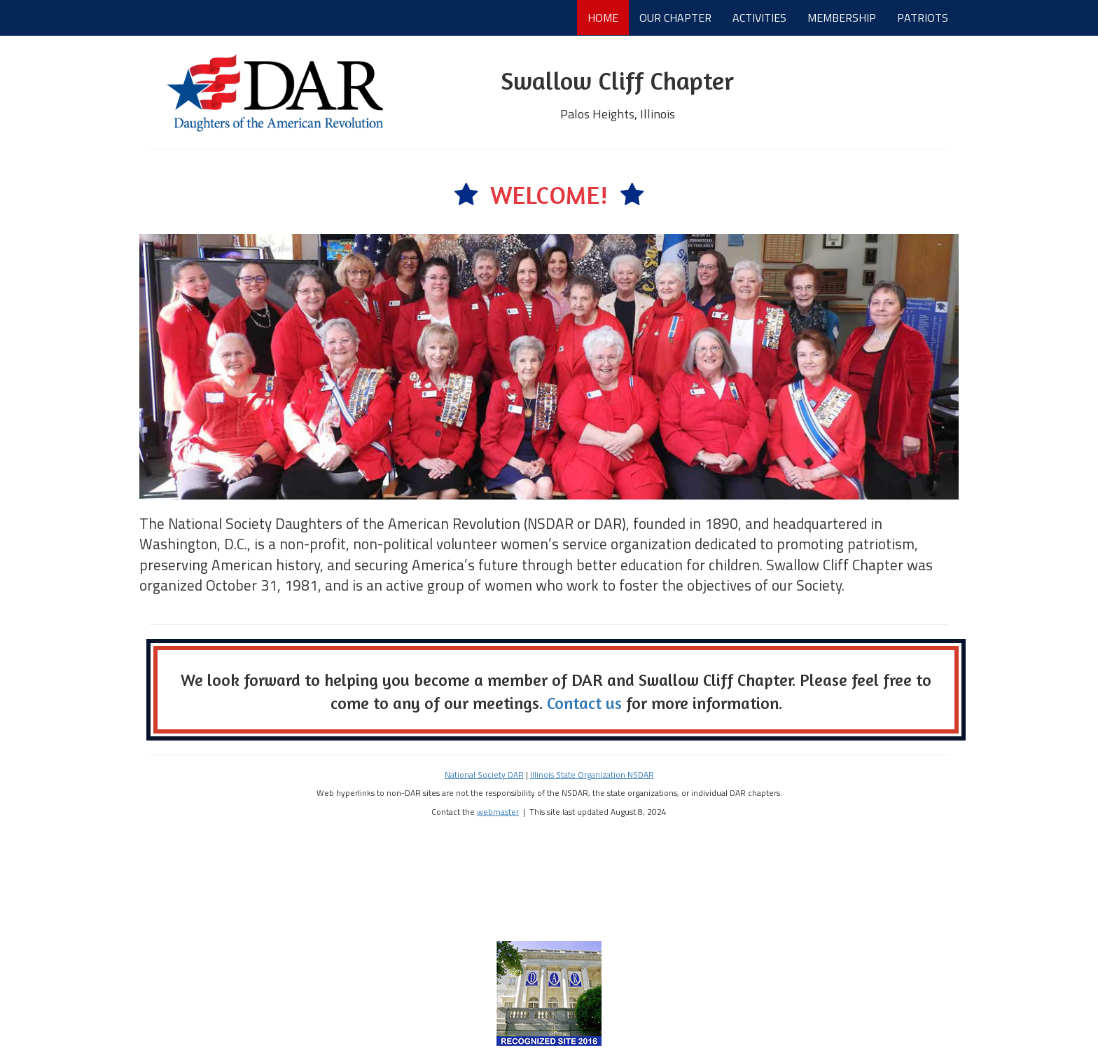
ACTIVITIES (759, 17)
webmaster (498, 812)
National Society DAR (484, 775)
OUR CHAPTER (675, 17)
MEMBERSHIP (841, 17)
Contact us (584, 703)
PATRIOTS (922, 17)
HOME (603, 17)
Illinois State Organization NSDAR (592, 775)
